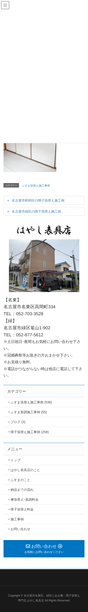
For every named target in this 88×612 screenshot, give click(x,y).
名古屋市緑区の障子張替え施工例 (36, 211)
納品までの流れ (22, 490)
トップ (15, 460)
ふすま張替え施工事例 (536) (31, 402)
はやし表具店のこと (25, 470)
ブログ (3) (18, 422)
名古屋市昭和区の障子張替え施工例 (38, 200)
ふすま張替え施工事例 (36, 185)
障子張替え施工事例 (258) (30, 432)
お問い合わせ (20, 529)
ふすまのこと (20, 480)
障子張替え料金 (22, 509)
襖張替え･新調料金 (24, 499)
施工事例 (17, 519)
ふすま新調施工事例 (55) (29, 412)
